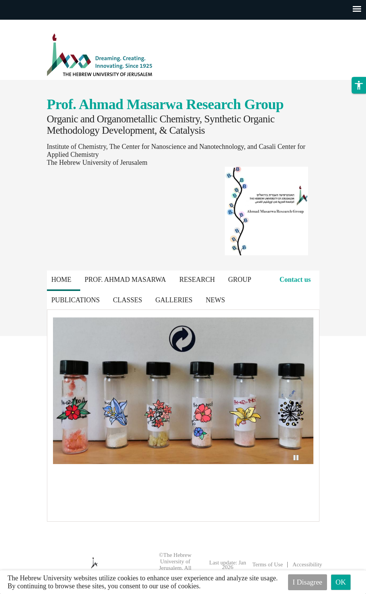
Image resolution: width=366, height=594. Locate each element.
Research (197, 279)
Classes (127, 300)
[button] (359, 85)
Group (239, 279)
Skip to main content (28, 24)
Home (61, 279)
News (215, 300)
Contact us (295, 279)
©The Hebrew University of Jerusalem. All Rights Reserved (172, 564)
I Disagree (307, 582)
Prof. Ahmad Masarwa (125, 279)
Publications (75, 300)
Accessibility (307, 564)
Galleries (174, 300)
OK (341, 582)
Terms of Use (267, 564)
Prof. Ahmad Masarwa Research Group (165, 104)
